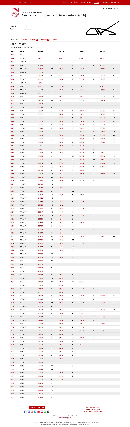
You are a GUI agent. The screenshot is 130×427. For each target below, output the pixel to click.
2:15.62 (40, 310)
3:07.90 (40, 278)
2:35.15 (61, 174)
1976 (12, 380)
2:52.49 (61, 320)
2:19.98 (40, 208)
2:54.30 (81, 146)
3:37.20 (102, 142)
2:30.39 (40, 188)
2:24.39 (40, 201)
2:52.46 (40, 163)
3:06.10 (102, 153)
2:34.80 (61, 215)
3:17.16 (61, 247)
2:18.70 (40, 359)
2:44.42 (61, 69)
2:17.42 (40, 296)
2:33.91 (81, 331)
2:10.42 (40, 317)
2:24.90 (61, 376)
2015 (12, 139)
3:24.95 (61, 219)
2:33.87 (40, 114)
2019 (12, 111)
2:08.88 (40, 132)
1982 (12, 345)
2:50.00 (61, 380)
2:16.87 (61, 111)
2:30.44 (81, 324)
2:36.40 (81, 338)
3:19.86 (81, 156)
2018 (12, 118)
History (96, 2)
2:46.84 (81, 282)
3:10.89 (40, 72)
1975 (12, 383)
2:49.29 (40, 348)
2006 (12, 201)
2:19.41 (61, 139)
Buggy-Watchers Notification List (93, 411)
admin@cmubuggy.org (65, 417)
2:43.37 (102, 97)
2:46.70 (81, 222)
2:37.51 (81, 229)
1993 (12, 268)
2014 (12, 146)
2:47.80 (102, 303)
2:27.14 (61, 160)
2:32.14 (61, 229)
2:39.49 (61, 79)
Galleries (105, 2)
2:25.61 (81, 111)
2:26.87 (81, 118)
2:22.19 (61, 345)
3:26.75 (102, 114)
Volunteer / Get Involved (93, 407)
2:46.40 (81, 236)
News (64, 2)
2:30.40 (61, 243)
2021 (12, 104)
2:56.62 (40, 93)
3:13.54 (61, 163)
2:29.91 (61, 282)
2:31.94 (61, 146)
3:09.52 (61, 292)
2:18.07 (40, 282)
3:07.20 (40, 355)
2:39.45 (81, 174)
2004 (12, 215)
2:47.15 (81, 201)
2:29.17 (61, 289)
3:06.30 (40, 362)
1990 (12, 289)
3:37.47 (61, 170)
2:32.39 (61, 201)
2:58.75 (81, 167)
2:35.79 (102, 76)
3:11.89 (61, 299)
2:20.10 (61, 97)
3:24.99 (61, 240)
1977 (12, 376)
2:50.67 (40, 149)
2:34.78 (40, 128)
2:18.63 (81, 86)
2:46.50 (40, 341)
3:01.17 (102, 69)
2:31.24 (81, 132)
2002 (12, 229)
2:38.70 (61, 188)
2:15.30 (61, 125)
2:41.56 (102, 132)
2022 (12, 97)
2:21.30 (81, 125)
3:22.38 (81, 142)
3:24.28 (61, 149)
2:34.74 (40, 69)
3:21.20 (61, 205)
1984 (12, 331)
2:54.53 (61, 142)
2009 (12, 181)
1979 (12, 366)
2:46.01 (61, 128)
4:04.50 (81, 149)
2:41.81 (61, 167)
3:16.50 (61, 212)
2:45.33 (40, 327)
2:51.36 (61, 135)
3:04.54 (40, 205)
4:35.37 (81, 170)
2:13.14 (61, 76)
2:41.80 (40, 387)
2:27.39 (81, 65)
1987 (12, 310)
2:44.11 (81, 289)
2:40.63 (61, 114)
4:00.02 (81, 163)
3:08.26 (81, 121)
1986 (12, 317)
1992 (12, 275)
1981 (12, 352)
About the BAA (86, 2)
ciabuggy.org (28, 29)
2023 (12, 86)
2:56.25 (40, 107)
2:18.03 (40, 153)
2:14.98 (40, 104)
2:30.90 (40, 380)
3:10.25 (40, 191)
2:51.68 (102, 174)
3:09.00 (102, 79)
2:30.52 (102, 111)
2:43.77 (102, 125)
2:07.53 (40, 76)
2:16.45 (61, 118)
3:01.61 (102, 90)
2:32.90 (61, 373)
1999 (12, 250)
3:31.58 (61, 177)
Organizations (37, 12)
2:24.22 (40, 174)
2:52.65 (81, 153)
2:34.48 (40, 257)
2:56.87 (40, 292)
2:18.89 (40, 222)
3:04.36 (61, 348)
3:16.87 (61, 285)
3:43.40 (61, 278)
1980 (12, 359)
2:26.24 (61, 331)
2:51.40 (102, 236)
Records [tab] (24, 40)
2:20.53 (61, 310)
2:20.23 (40, 229)
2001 (12, 236)
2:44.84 (61, 121)
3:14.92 (40, 198)
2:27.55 (40, 146)
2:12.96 (40, 118)
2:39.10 (40, 383)
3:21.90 (102, 167)
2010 (12, 174)
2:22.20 (40, 373)
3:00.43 (40, 177)
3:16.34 (81, 128)
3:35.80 (61, 355)
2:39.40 (61, 250)
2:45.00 (40, 394)
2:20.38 (40, 268)
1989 (12, 296)
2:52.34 (40, 271)
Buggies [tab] (34, 40)
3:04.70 (40, 369)
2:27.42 (81, 310)
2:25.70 (40, 243)
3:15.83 (102, 135)
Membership (115, 2)
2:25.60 (40, 181)
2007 (12, 194)
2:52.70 (102, 310)
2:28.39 (61, 153)
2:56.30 (102, 160)
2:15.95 (40, 331)
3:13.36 (81, 135)
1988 (12, 303)
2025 (12, 65)
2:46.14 (102, 139)
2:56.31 (61, 313)
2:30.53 (61, 208)
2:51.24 (81, 90)
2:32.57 (61, 257)
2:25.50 (61, 338)
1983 (12, 338)
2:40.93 (40, 100)
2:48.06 (40, 233)
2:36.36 (40, 121)
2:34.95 (102, 86)
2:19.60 (40, 303)
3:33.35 (102, 121)
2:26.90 (61, 324)
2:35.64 (40, 142)
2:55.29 (61, 100)
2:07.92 (40, 86)
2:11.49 (40, 65)
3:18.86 (81, 320)
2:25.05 (40, 215)
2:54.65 (40, 83)
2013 (12, 153)
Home (24, 12)
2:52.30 (40, 306)
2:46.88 (81, 194)
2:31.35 (40, 261)
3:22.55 (81, 299)
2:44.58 (40, 156)
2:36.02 (61, 194)
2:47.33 (61, 90)
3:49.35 (102, 163)
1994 (12, 264)
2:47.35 (81, 208)
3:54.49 (102, 156)
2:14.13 (40, 97)
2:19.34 (61, 86)
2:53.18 (81, 79)
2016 (12, 132)
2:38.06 (81, 139)
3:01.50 (40, 285)
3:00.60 (61, 334)
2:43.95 (61, 181)
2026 (12, 55)
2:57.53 (40, 170)
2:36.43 (40, 90)
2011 (12, 167)
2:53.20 (81, 181)
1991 (12, 282)
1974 (12, 387)
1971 (12, 397)
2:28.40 (61, 303)
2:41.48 (40, 320)
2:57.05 (40, 226)
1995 (12, 261)
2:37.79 (81, 160)
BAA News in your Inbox (93, 409)
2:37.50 (61, 275)
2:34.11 (102, 324)
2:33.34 (81, 345)
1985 (12, 324)
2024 (12, 76)
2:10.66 (40, 125)
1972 (12, 394)
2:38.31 (102, 118)
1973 (12, 390)
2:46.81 (81, 69)
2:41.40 (81, 215)
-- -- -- (39, 55)
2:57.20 (40, 299)
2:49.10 (40, 334)
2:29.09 (40, 264)
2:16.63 (61, 132)
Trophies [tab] (45, 40)
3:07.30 (40, 184)
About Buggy (74, 2)
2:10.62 (40, 111)
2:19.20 (40, 160)
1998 (12, 257)
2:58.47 (40, 212)
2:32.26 (61, 222)
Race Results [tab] (15, 40)
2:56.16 (61, 327)
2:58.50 (40, 390)
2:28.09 (40, 194)
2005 (12, 208)
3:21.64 (81, 327)
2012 (12, 160)
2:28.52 (81, 97)
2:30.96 (40, 79)
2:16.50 (40, 345)
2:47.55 (81, 243)
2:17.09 (40, 236)
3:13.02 (61, 226)
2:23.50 (61, 352)
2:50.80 (102, 65)
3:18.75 (102, 128)
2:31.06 (40, 135)
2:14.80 (40, 338)
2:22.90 (61, 236)
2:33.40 (61, 359)
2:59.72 (81, 100)
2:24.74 (61, 296)
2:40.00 (40, 397)
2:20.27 (61, 65)
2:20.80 (40, 366)
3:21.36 (61, 233)
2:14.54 (40, 289)
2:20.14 (40, 324)
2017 (12, 125)
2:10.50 (40, 352)
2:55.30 (61, 341)
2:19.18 (81, 76)
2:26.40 (81, 303)
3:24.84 (102, 100)
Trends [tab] (54, 40)
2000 (12, 243)
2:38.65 (102, 331)
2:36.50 (102, 296)
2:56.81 (81, 114)
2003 (12, 222)
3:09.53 (40, 254)
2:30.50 (40, 376)
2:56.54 (40, 219)
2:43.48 (102, 317)
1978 (12, 373)
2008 (12, 188)
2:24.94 (40, 167)
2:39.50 (40, 313)
